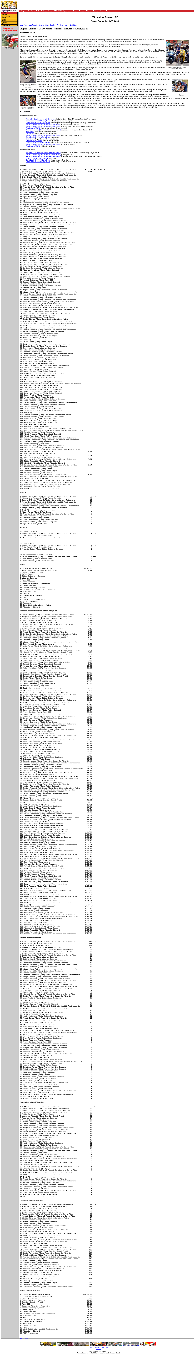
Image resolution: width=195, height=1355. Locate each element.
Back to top (24, 1338)
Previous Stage (62, 25)
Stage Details (49, 25)
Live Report (33, 25)
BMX (60, 11)
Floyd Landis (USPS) (33, 128)
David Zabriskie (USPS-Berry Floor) (38, 121)
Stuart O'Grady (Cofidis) (34, 141)
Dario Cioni (29, 139)
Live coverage (6, 16)
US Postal (29, 133)
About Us (98, 1349)
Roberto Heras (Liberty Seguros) (37, 158)
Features (44, 11)
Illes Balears (30, 132)
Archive (96, 1347)
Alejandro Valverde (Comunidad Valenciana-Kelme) (43, 124)
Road (50, 11)
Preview (4, 14)
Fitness (88, 11)
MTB (55, 11)
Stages (4, 17)
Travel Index (104, 1347)
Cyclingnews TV (24, 11)
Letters (95, 11)
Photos (81, 11)
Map (3, 23)
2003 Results (6, 25)
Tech (37, 11)
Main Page (23, 25)
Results (41, 25)
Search (102, 11)
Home (3, 13)
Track (75, 11)
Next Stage (73, 25)
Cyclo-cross (67, 11)
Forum (108, 11)
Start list (4, 19)
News (33, 11)
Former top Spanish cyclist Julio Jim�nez (40, 119)
